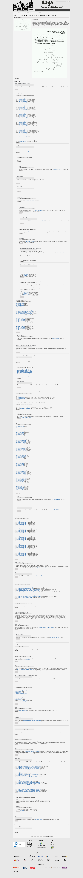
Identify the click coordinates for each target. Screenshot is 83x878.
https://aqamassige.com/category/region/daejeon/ (25, 371)
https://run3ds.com (27, 659)
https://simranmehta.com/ (23, 710)
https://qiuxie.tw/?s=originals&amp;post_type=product (24, 313)
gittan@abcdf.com (20, 381)
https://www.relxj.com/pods (20, 457)
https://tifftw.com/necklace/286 (20, 322)
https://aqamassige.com (21, 377)
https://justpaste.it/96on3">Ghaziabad (23, 772)
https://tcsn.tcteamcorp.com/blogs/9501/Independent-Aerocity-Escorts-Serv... (29, 765)
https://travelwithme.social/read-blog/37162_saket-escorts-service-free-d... (28, 769)
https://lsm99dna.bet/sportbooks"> (59, 159)
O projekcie (45, 9)
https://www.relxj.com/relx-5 (20, 466)
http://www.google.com (18, 691)
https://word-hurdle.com (40, 575)
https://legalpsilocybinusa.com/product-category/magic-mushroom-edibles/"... (29, 589)
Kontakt (62, 9)
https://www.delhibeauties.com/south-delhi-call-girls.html (25, 669)
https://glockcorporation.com (19, 516)
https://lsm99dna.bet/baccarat (54, 637)
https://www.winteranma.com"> (23, 361)
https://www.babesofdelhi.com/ (28, 741)
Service (16, 665)
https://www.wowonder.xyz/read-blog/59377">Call (25, 781)
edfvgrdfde (18, 806)
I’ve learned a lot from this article (23, 366)
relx (16, 423)
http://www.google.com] (20, 694)
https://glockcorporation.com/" (21, 521)
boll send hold (21, 238)
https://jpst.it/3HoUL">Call (21, 780)
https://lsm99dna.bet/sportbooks (57, 169)
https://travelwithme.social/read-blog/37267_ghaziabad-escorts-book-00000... (29, 766)
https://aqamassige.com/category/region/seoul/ (24, 369)
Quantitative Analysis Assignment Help (21, 612)
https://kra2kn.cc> (26, 259)
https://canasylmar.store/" (23, 136)
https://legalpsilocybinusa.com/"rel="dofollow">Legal (25, 588)
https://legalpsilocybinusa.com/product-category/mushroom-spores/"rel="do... (29, 591)
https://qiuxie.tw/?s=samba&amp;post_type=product (24, 312)
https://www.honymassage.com (25, 408)
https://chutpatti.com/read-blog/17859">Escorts (24, 784)
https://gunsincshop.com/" (23, 98)
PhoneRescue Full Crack (19, 826)
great (15, 572)
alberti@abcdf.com (20, 335)
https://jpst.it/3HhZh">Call (21, 773)
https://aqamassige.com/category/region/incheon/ (24, 370)
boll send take (19, 186)
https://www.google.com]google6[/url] (21, 693)
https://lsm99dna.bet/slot (55, 338)
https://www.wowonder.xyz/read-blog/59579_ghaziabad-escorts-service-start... (29, 777)
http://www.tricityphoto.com (21, 300)
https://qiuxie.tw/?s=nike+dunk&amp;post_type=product (24, 311)
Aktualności (38, 9)
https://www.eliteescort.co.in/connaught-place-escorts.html (32, 720)
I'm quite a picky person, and (19, 562)
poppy (16, 816)
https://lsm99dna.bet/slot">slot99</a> (25, 417)
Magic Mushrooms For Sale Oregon (21, 582)
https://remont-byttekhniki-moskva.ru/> (30, 800)
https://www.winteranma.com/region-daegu (22, 151)
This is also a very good (18, 655)
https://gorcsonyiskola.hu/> (38, 210)
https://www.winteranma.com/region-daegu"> (26, 180)
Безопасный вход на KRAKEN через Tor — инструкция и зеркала (31, 264)
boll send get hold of (22, 228)
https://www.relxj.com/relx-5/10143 (21, 471)
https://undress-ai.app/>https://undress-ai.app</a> (37, 220)
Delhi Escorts (17, 601)
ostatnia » (51, 836)
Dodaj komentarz (16, 78)
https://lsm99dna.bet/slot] (56, 499)
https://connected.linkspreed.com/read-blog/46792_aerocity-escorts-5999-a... (29, 782)
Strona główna (16, 12)
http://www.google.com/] (22, 701)
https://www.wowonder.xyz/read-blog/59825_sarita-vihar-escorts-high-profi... (29, 785)
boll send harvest (22, 207)
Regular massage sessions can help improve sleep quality (26, 345)
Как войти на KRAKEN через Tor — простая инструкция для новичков (32, 281)
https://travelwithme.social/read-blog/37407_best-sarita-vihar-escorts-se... (28, 774)
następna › (47, 836)
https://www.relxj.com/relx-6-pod (21, 478)
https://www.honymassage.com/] (22, 398)
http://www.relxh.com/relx (20, 480)
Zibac (18, 156)
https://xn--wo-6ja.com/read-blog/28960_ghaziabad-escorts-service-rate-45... (29, 789)
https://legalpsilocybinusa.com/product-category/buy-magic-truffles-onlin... (28, 595)
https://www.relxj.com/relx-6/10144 (21, 473)
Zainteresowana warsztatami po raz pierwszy (22, 83)
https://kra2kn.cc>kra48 (64, 288)
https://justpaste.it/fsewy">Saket (22, 775)
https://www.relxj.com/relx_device (21, 439)
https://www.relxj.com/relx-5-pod (21, 477)
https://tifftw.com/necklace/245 (20, 328)
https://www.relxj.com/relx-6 (20, 470)
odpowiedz (17, 142)
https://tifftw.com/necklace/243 (20, 318)
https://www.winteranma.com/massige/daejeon (24, 373)
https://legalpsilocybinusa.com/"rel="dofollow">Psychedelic (26, 587)
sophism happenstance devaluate (26, 217)
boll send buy (19, 197)
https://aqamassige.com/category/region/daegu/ (24, 372)
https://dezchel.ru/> (21, 810)
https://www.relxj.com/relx (20, 426)
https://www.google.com (18, 697)
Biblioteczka (56, 9)
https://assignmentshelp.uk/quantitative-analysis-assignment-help (27, 619)
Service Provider (17, 624)
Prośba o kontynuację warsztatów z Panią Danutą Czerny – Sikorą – (26, 675)
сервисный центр (19, 796)
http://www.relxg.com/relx (20, 486)
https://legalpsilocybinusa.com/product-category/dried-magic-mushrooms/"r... (29, 596)
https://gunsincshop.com (20, 93)
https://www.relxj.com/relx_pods (21, 447)
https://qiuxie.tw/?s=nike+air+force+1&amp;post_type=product (25, 310)
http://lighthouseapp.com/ (23, 700)
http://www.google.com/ (21, 698)
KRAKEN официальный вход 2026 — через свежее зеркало (30, 248)
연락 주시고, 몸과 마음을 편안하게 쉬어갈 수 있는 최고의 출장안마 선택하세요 (31, 391)
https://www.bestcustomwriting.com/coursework (44, 567)
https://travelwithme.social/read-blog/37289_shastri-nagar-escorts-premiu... (28, 767)
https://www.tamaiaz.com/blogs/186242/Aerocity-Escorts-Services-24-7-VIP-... (29, 788)
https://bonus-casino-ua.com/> (30, 200)
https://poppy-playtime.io (39, 819)
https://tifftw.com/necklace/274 (20, 314)
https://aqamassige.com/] (21, 397)
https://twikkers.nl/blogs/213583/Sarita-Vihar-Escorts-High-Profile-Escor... (28, 768)
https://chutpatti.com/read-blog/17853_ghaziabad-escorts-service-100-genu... (29, 783)
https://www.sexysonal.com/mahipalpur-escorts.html (46, 627)
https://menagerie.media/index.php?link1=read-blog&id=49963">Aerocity (28, 776)
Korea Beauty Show (19, 145)
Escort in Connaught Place (19, 717)
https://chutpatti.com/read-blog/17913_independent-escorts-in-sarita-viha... (28, 791)
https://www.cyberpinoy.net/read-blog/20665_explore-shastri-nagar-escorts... (29, 790)
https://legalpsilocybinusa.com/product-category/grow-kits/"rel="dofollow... (28, 590)
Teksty (50, 9)
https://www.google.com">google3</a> (23, 690)
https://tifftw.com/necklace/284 (20, 326)
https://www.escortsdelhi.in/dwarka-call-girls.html (31, 751)
